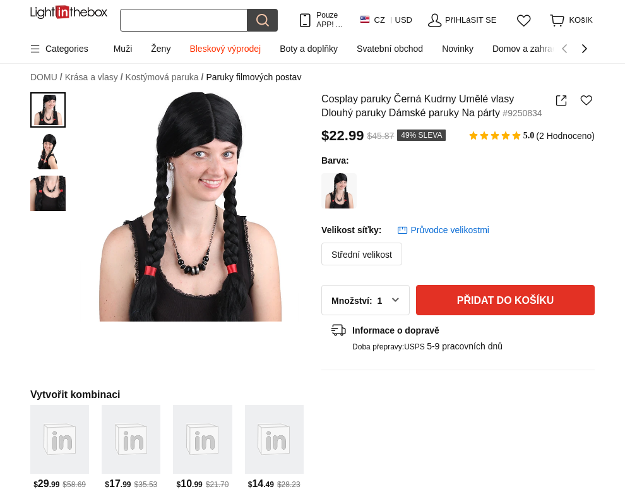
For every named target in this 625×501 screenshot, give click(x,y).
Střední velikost (361, 255)
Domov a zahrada (527, 49)
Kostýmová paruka (165, 77)
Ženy (160, 49)
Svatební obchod (390, 49)
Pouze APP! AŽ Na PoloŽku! (331, 20)
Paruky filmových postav (253, 77)
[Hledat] (183, 20)
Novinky (457, 49)
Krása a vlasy (94, 77)
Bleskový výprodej (225, 49)
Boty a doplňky (309, 49)
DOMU (46, 77)
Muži (123, 49)
